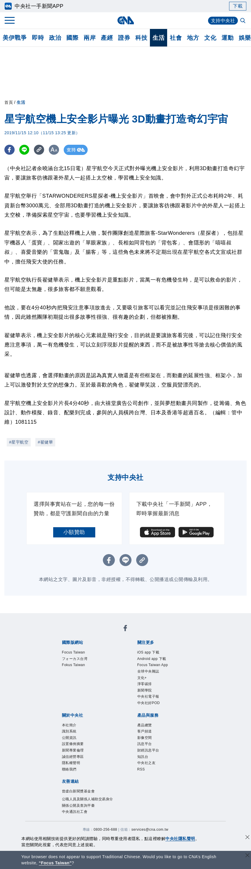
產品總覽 (144, 725)
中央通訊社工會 (75, 812)
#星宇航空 (18, 442)
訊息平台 (144, 744)
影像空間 (144, 738)
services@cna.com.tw (149, 829)
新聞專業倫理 (73, 750)
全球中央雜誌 (148, 671)
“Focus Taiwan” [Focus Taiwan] (55, 863)
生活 (159, 38)
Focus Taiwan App (152, 665)
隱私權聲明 (71, 763)
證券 (124, 38)
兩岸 (90, 38)
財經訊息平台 (148, 750)
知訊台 (142, 757)
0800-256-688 (105, 829)
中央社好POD (148, 703)
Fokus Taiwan (73, 665)
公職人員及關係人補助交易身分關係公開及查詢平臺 (87, 802)
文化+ (142, 678)
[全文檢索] (243, 21)
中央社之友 (146, 763)
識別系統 (69, 731)
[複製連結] (39, 150)
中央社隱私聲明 (180, 838)
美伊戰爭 (15, 38)
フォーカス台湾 (75, 659)
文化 (210, 38)
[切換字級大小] (54, 150)
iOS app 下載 (148, 652)
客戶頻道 (144, 731)
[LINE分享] (24, 150)
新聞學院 (144, 690)
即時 (38, 38)
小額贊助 (74, 532)
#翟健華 (45, 442)
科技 (141, 38)
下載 (238, 6)
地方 (193, 38)
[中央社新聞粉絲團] (125, 629)
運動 (227, 38)
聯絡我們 (69, 769)
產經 (107, 38)
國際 (72, 38)
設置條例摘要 (73, 744)
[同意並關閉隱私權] (247, 838)
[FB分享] (9, 150)
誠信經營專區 (73, 757)
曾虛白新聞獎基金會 (78, 791)
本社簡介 (69, 725)
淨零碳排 (144, 684)
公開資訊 (69, 738)
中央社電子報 (148, 696)
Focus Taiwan (73, 652)
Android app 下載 (151, 659)
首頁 (8, 102)
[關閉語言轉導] (247, 856)
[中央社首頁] (125, 20)
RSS (141, 769)
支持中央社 (223, 20)
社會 (176, 38)
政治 (55, 38)
